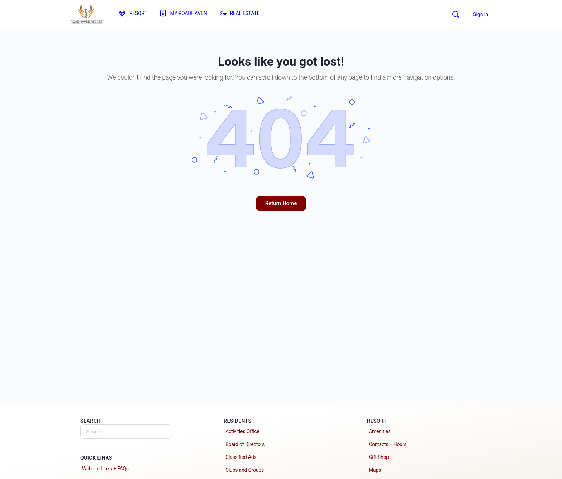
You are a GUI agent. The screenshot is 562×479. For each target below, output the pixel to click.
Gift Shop (379, 457)
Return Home (281, 203)
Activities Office (242, 431)
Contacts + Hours (387, 444)
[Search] (455, 14)
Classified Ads (240, 457)
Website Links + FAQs (105, 468)
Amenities (380, 431)
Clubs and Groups (244, 470)
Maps (375, 470)
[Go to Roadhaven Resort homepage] (87, 14)
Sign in (480, 14)
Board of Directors (245, 444)
